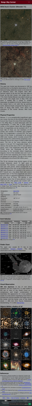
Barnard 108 (4, 225)
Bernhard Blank (6, 45)
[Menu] (29, 2)
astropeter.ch (28, 383)
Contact (22, 398)
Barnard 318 (4, 236)
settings (26, 404)
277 (10, 213)
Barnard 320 (4, 238)
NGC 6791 (3, 184)
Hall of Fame (15, 398)
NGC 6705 (16, 191)
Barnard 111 (4, 226)
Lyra (10, 184)
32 (18, 44)
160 (3, 280)
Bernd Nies (20, 303)
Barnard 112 (4, 228)
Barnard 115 (4, 232)
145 (13, 239)
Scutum (3, 254)
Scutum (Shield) (16, 249)
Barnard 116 (4, 234)
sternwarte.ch (26, 382)
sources (20, 400)
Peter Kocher (27, 79)
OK (29, 404)
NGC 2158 (17, 183)
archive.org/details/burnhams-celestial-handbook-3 (16, 380)
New (8, 398)
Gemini (26, 183)
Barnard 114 (4, 230)
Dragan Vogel (14, 45)
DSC (4, 398)
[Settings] (28, 398)
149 (1, 280)
